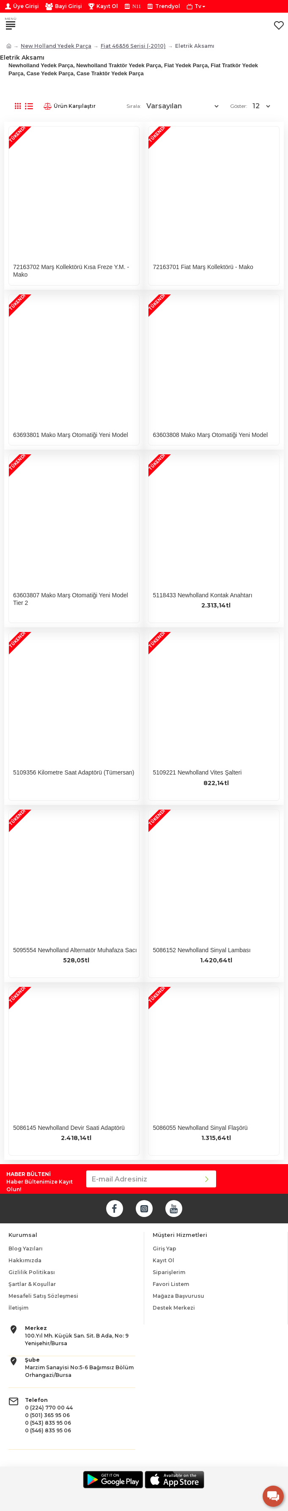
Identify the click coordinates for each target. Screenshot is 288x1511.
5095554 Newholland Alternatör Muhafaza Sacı (75, 950)
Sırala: (133, 106)
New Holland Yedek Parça (56, 46)
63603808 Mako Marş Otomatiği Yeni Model (210, 434)
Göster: (238, 106)
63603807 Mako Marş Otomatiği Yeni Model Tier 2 (70, 599)
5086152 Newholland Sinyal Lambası (201, 950)
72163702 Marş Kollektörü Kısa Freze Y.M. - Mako (71, 271)
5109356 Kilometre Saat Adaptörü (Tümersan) (73, 772)
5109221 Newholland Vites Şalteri (197, 772)
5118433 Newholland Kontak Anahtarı (202, 595)
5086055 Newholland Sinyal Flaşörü (200, 1127)
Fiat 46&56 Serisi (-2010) (133, 46)
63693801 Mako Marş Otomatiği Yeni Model (70, 434)
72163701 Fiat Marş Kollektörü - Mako (203, 267)
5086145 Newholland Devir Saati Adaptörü (69, 1127)
